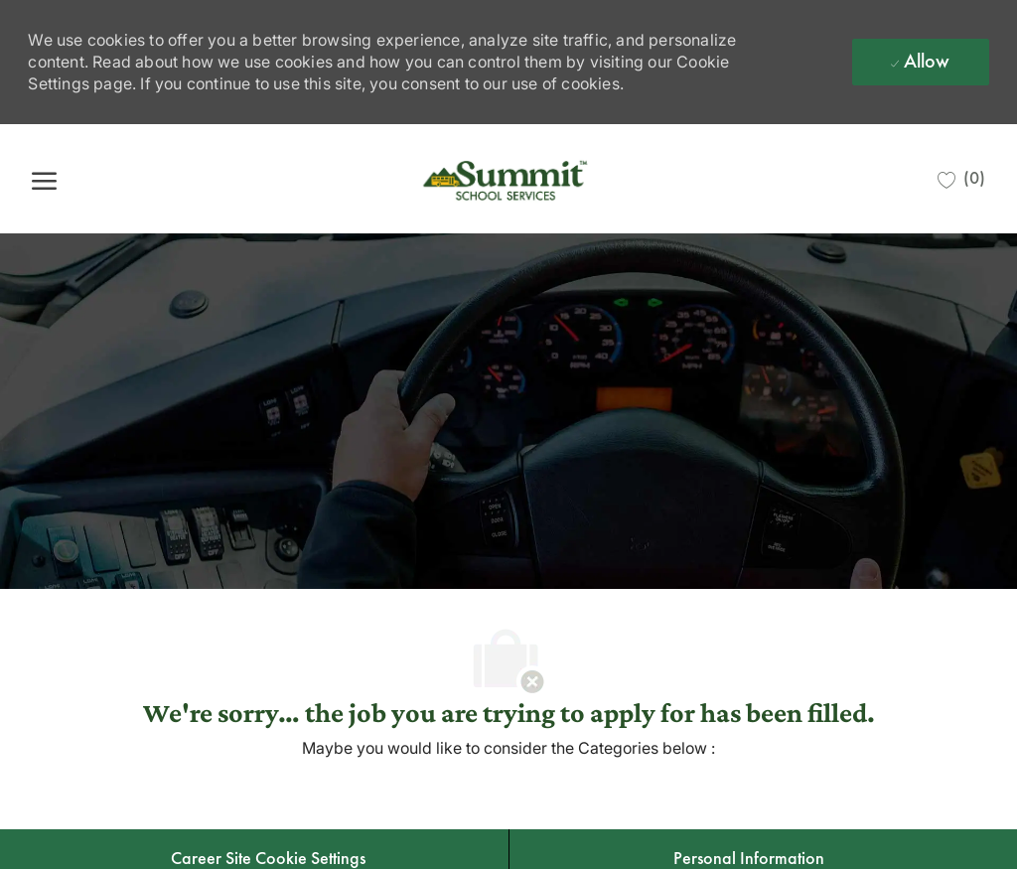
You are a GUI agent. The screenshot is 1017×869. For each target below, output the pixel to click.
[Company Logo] (507, 178)
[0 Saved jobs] (961, 179)
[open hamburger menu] (44, 179)
